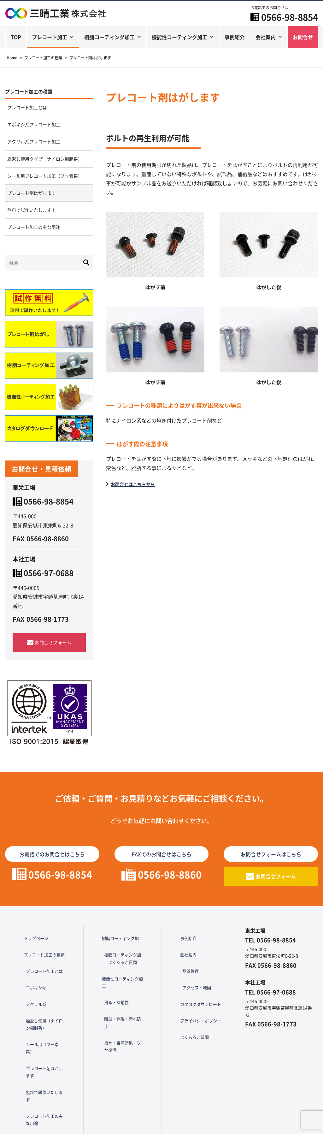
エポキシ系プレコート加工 (38, 130)
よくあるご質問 (187, 1041)
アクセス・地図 (194, 1010)
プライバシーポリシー (194, 1031)
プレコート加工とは (30, 110)
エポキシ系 (33, 1010)
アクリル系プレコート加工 (38, 149)
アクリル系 (33, 1020)
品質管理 (187, 999)
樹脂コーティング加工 (109, 37)
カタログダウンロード (194, 1020)
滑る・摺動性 (113, 1018)
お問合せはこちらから (136, 484)
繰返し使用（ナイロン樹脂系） (46, 1035)
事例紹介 (235, 37)
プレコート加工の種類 (33, 92)
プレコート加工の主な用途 (38, 265)
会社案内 (265, 37)
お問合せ (303, 37)
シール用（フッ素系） (44, 1049)
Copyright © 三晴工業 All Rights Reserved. (161, 1126)
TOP (16, 37)
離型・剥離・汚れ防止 (122, 1028)
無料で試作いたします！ (35, 245)
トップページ (28, 978)
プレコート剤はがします (35, 226)
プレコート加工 (49, 37)
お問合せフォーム (53, 681)
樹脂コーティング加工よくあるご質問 (124, 993)
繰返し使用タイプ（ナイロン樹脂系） (45, 173)
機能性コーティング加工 (179, 37)
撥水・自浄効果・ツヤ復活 (124, 1043)
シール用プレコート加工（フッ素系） (45, 201)
